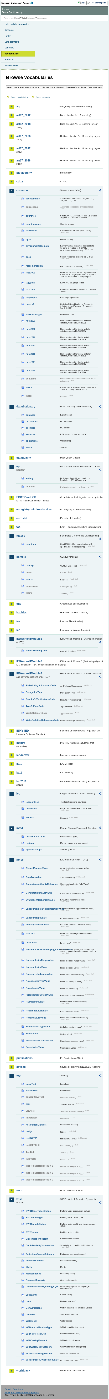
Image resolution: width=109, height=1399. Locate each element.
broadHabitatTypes (36, 836)
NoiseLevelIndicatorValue (39, 974)
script (29, 387)
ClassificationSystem (37, 1239)
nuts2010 (30, 337)
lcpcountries (32, 802)
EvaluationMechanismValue (40, 900)
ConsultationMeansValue (39, 893)
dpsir (28, 239)
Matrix (29, 1267)
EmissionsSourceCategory (40, 1254)
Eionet (17, 18)
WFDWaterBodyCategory (39, 1347)
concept (30, 565)
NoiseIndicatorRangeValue (40, 960)
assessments (33, 198)
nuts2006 (30, 329)
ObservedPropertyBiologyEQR (42, 1286)
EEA (18, 3)
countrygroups (33, 224)
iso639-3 (30, 283)
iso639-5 (30, 289)
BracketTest (32, 1090)
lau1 (19, 763)
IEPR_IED (22, 730)
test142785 (31, 1138)
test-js (29, 1131)
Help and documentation (16, 24)
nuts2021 (30, 362)
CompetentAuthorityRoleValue (42, 884)
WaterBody (31, 1321)
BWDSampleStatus (36, 1224)
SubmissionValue (35, 1047)
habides (21, 612)
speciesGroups (34, 849)
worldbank (23, 1370)
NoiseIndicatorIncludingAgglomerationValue (42, 949)
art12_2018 (23, 123)
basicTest (31, 1084)
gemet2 (21, 556)
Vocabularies (11, 53)
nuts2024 (30, 370)
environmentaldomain (37, 246)
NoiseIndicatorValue (36, 967)
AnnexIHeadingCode (36, 650)
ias (18, 621)
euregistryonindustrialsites (34, 509)
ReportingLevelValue (37, 1010)
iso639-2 (30, 272)
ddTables (30, 428)
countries (31, 216)
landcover (22, 755)
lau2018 (21, 781)
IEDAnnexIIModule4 (29, 673)
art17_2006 (23, 136)
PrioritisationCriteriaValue (39, 995)
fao (18, 526)
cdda (19, 181)
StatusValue (32, 1033)
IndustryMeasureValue (37, 924)
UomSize (30, 1314)
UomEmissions (34, 1308)
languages (31, 297)
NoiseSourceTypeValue (38, 981)
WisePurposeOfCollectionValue (42, 1359)
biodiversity (24, 172)
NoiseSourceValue (35, 988)
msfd (19, 828)
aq (18, 106)
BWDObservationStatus (38, 1211)
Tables (7, 36)
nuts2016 (30, 354)
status (29, 447)
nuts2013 (30, 345)
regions (30, 843)
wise (19, 1199)
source (29, 579)
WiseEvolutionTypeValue (39, 1353)
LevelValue (31, 942)
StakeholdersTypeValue (38, 1026)
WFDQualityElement (36, 1340)
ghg (18, 603)
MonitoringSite (33, 1273)
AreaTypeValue (33, 877)
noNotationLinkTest (36, 1124)
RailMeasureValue (35, 1001)
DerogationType (34, 692)
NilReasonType (34, 314)
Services (8, 59)
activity (29, 478)
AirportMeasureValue (37, 868)
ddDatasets (32, 421)
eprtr (19, 466)
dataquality (23, 457)
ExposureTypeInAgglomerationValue (42, 909)
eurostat (21, 518)
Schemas (9, 47)
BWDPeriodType (34, 1217)
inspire (20, 742)
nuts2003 (30, 321)
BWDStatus (32, 1232)
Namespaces (11, 65)
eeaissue (30, 434)
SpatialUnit (31, 1295)
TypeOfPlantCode (35, 706)
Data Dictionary (28, 18)
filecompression (34, 266)
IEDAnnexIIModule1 (29, 638)
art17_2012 (23, 148)
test (18, 1075)
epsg (28, 257)
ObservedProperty (35, 1280)
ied (18, 630)
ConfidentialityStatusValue (40, 1245)
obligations (32, 441)
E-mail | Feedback (13, 1389)
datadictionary (25, 406)
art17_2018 (23, 160)
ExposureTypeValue (36, 917)
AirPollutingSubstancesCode (41, 685)
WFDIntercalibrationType (39, 1327)
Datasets (9, 30)
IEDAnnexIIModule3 (29, 661)
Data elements (11, 42)
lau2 (19, 772)
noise (20, 859)
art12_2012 (23, 115)
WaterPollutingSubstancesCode (42, 720)
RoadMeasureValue (36, 1017)
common (22, 190)
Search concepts (43, 97)
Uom (28, 1301)
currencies (31, 230)
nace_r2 (30, 304)
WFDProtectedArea (36, 1334)
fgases (20, 535)
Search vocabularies (19, 97)
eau (28, 1104)
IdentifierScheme (35, 1260)
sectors (30, 817)
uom (19, 1190)
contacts (30, 415)
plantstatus (32, 808)
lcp (18, 793)
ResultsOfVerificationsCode (40, 699)
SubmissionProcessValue (39, 1040)
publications (24, 1058)
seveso (21, 1066)
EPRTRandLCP (26, 497)
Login (83, 3)
